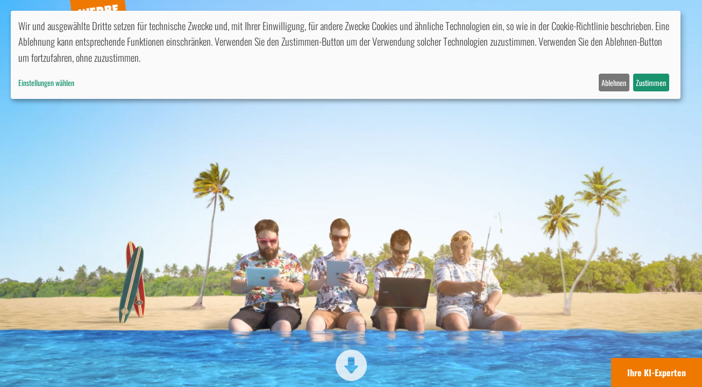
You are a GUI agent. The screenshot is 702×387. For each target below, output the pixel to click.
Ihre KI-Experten (656, 372)
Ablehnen (613, 82)
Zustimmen (651, 82)
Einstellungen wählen (46, 82)
